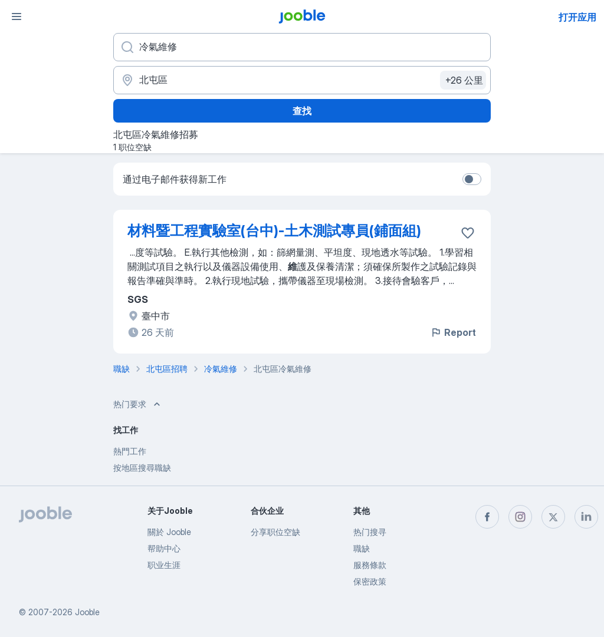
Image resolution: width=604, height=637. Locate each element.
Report (453, 332)
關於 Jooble (169, 532)
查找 (302, 111)
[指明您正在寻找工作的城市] (302, 80)
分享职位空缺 (275, 532)
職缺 (361, 548)
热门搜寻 (369, 532)
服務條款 (369, 565)
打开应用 (577, 17)
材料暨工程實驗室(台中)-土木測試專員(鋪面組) (274, 230)
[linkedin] (586, 517)
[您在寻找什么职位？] (302, 47)
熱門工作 (129, 451)
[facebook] (487, 517)
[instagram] (520, 517)
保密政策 (369, 581)
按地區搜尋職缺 (142, 468)
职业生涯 (163, 565)
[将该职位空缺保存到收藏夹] (467, 232)
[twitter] (553, 517)
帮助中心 (163, 548)
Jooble (87, 612)
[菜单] (16, 16)
